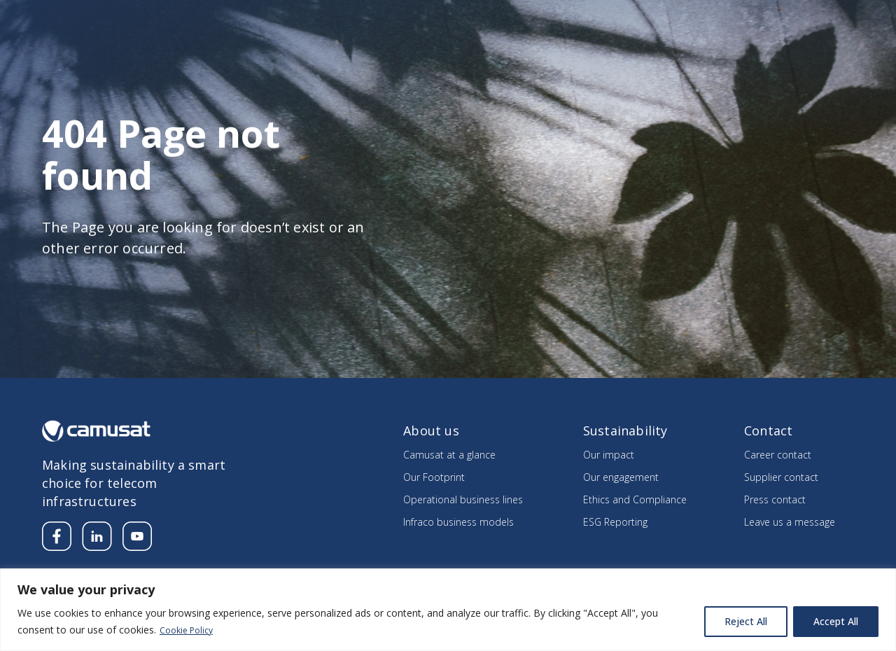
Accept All (835, 622)
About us (418, 52)
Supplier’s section (758, 18)
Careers (681, 18)
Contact (836, 18)
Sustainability (624, 52)
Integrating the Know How (774, 52)
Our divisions (514, 52)
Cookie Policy (190, 630)
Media (629, 18)
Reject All (745, 622)
